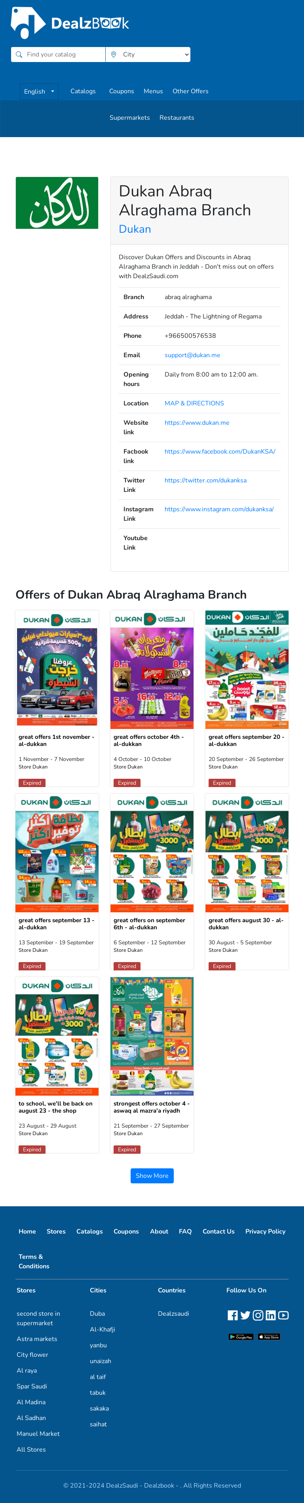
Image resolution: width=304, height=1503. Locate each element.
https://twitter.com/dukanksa (206, 480)
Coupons (121, 91)
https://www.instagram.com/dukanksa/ (219, 509)
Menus (153, 91)
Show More (152, 1176)
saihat (98, 1424)
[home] (70, 23)
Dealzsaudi (173, 1313)
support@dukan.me (192, 355)
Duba (97, 1313)
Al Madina (31, 1402)
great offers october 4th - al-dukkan (149, 740)
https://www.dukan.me (197, 422)
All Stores (31, 1449)
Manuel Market (38, 1434)
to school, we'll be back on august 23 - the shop (56, 1107)
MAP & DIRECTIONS (194, 403)
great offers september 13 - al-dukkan (57, 923)
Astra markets (37, 1339)
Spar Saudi (32, 1386)
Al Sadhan (31, 1418)
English (35, 91)
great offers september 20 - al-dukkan (247, 740)
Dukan (135, 229)
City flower (32, 1354)
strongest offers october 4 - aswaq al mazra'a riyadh (152, 1107)
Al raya (27, 1370)
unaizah (100, 1361)
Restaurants (177, 117)
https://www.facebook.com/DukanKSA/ (220, 451)
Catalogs (83, 91)
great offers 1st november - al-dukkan (57, 740)
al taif (98, 1377)
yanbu (98, 1345)
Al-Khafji (102, 1329)
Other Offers (191, 91)
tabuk (98, 1392)
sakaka (99, 1408)
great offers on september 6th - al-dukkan (149, 923)
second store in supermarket (38, 1318)
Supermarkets (130, 117)
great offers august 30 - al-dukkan (246, 923)
